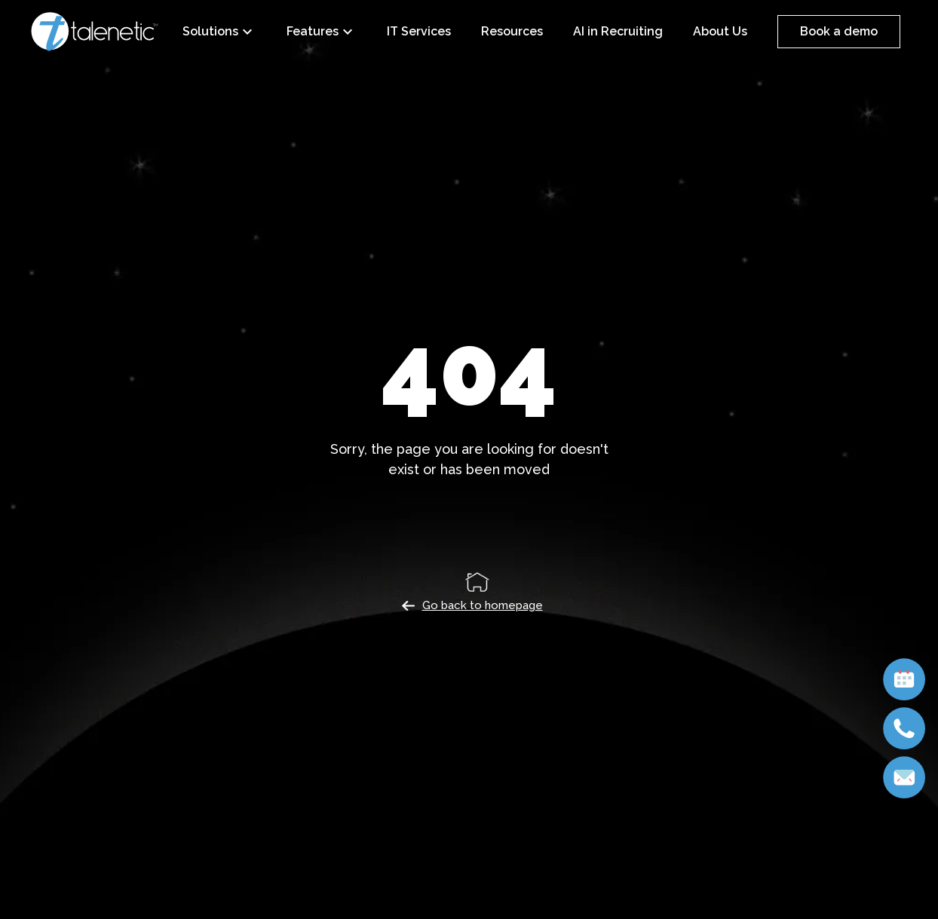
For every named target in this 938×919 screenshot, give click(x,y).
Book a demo (839, 31)
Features (322, 32)
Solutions (219, 32)
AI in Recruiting (618, 31)
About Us (720, 31)
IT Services (419, 31)
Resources (512, 31)
